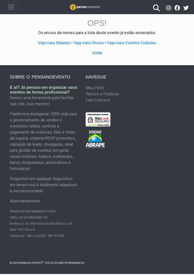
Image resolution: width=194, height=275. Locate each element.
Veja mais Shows (89, 42)
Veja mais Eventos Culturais (131, 42)
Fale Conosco (98, 100)
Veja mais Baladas (54, 42)
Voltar (97, 53)
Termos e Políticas (102, 94)
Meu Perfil (95, 88)
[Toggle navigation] (11, 7)
